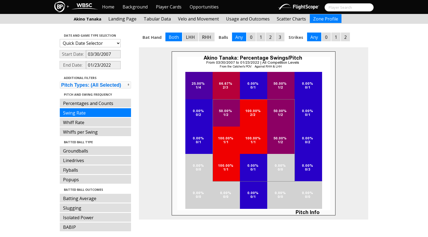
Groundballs (75, 151)
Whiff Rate (73, 122)
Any (239, 37)
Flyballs (70, 170)
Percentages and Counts (88, 103)
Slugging (72, 208)
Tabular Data (157, 19)
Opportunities (204, 7)
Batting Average (79, 198)
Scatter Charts (291, 19)
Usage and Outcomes (248, 19)
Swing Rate (74, 113)
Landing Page (122, 19)
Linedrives (73, 160)
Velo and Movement (198, 19)
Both (174, 37)
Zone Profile (325, 19)
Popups (71, 180)
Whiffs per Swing (80, 132)
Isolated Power (78, 218)
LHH (190, 37)
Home (108, 7)
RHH (206, 37)
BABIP (69, 227)
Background (135, 7)
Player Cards (169, 7)
